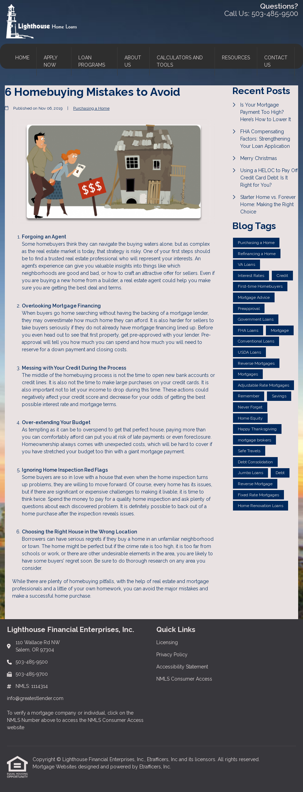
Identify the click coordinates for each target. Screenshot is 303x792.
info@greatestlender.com (35, 698)
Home (22, 57)
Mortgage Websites (55, 766)
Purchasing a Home (91, 108)
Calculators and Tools (180, 61)
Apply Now (51, 61)
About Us (132, 61)
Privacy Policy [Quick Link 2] (172, 654)
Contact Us (275, 61)
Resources (236, 57)
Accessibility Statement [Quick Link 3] (182, 666)
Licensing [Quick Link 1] (167, 642)
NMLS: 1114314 (32, 686)
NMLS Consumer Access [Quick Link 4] (184, 679)
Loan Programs (91, 61)
